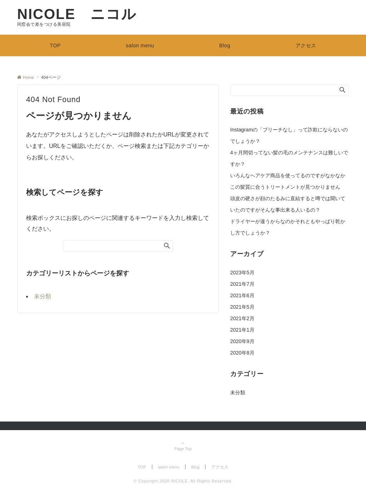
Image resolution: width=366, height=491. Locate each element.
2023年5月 (242, 272)
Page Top (183, 446)
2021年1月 (242, 330)
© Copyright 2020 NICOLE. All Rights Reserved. (182, 480)
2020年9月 (242, 341)
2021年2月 (242, 318)
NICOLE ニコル (77, 14)
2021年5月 (242, 307)
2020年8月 (242, 353)
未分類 (42, 296)
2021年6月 (242, 295)
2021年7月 (242, 284)
